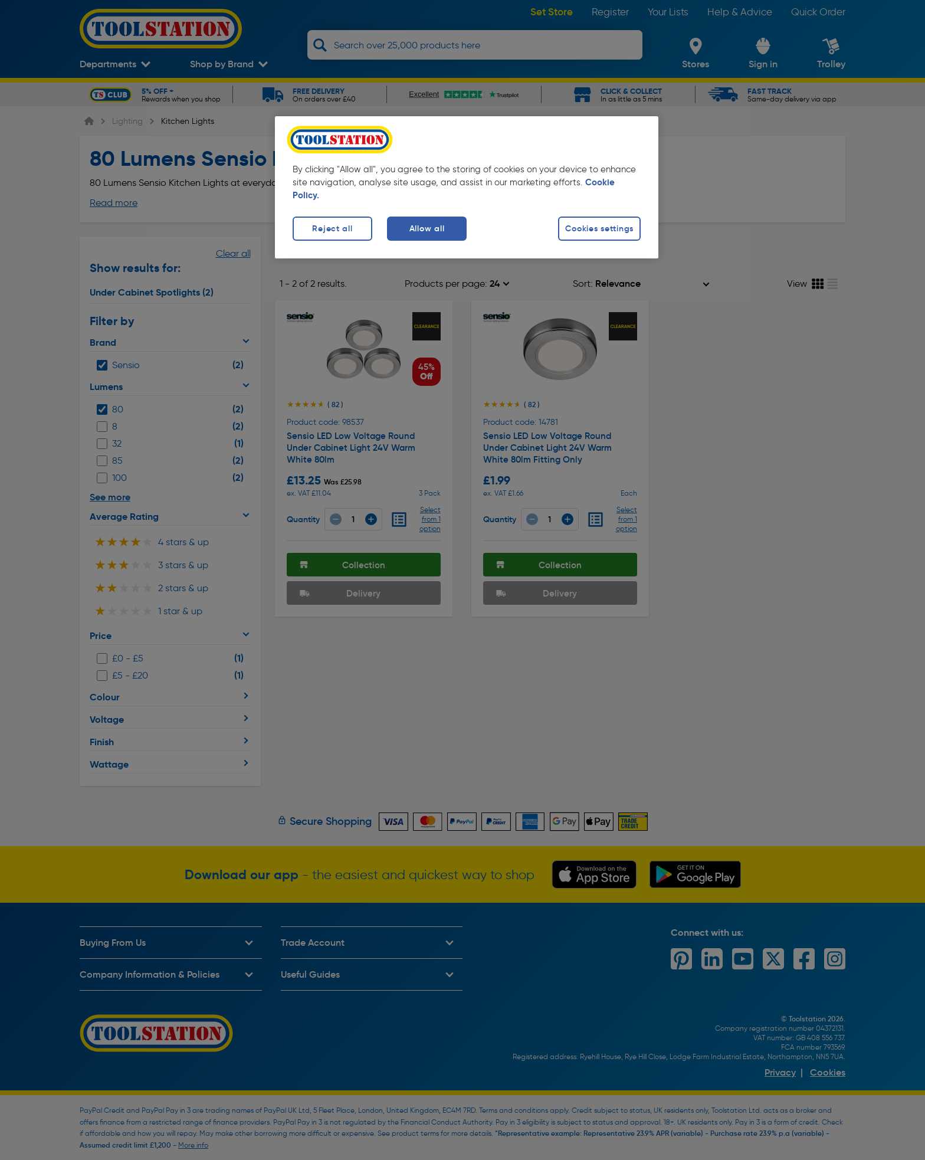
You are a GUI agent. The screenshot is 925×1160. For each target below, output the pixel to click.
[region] (466, 187)
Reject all (332, 228)
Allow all (426, 228)
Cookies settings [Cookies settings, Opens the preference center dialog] (599, 228)
